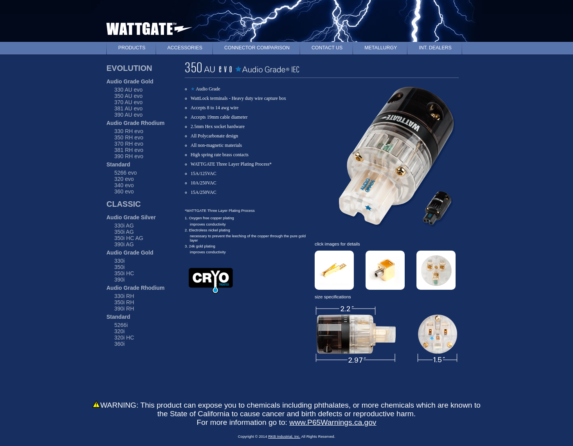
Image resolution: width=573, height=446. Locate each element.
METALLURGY (380, 48)
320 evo (124, 179)
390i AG (124, 244)
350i (119, 267)
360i (119, 344)
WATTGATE (149, 26)
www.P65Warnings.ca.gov (332, 422)
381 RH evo (128, 150)
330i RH (124, 296)
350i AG (124, 232)
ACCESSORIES (185, 48)
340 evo (124, 185)
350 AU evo (128, 96)
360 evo (124, 191)
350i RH (124, 302)
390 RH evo (128, 156)
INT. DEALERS (435, 48)
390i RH (124, 308)
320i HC (124, 337)
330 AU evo (128, 90)
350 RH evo (128, 137)
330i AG (124, 225)
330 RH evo (128, 131)
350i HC (124, 273)
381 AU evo (128, 108)
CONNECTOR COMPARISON (257, 48)
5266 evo (125, 173)
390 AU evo (128, 115)
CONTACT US (327, 48)
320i (119, 331)
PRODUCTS (132, 48)
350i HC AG (128, 238)
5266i (121, 325)
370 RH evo (128, 144)
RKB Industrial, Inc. (284, 436)
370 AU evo (128, 102)
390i (119, 279)
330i (119, 261)
